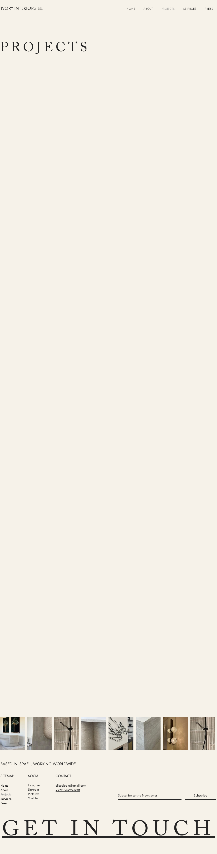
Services (5, 799)
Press (3, 803)
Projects (5, 794)
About (4, 790)
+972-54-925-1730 (68, 790)
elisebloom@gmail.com (71, 785)
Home (4, 785)
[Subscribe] (200, 796)
